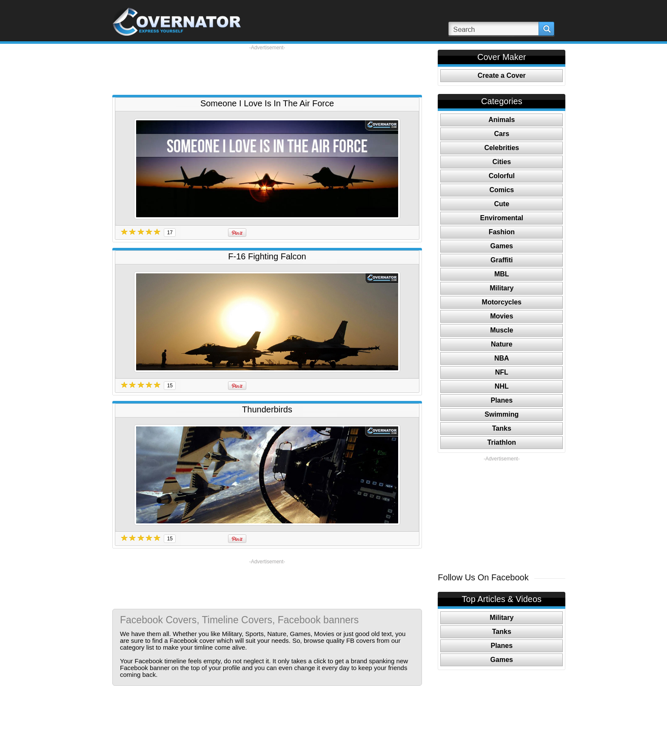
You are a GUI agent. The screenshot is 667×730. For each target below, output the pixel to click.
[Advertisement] (267, 70)
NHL (502, 386)
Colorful (502, 175)
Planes (502, 400)
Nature (502, 344)
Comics (501, 189)
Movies (501, 316)
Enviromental (501, 218)
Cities (502, 161)
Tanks (501, 428)
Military (501, 288)
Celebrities (501, 147)
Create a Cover (502, 75)
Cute (502, 203)
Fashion (502, 232)
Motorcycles (502, 302)
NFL (501, 372)
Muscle (501, 330)
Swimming (502, 414)
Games (501, 246)
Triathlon (501, 442)
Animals (501, 119)
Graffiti (501, 260)
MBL (501, 274)
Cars (502, 133)
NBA (501, 358)
